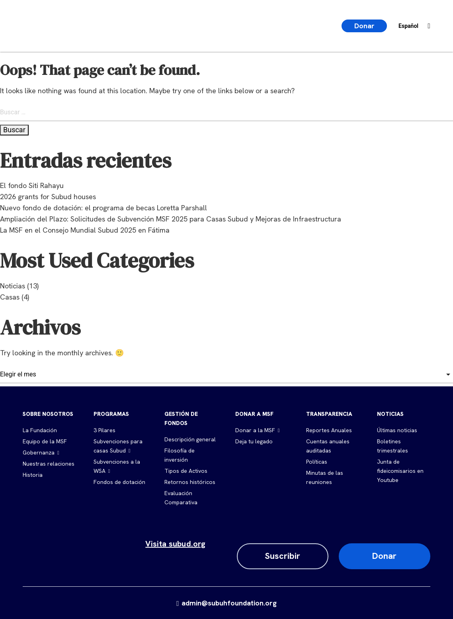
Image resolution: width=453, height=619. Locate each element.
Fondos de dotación (119, 482)
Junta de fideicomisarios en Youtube (400, 471)
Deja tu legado (254, 441)
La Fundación (40, 430)
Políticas (316, 461)
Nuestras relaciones (48, 463)
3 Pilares (104, 430)
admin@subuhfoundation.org (226, 602)
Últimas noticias (397, 430)
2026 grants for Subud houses (48, 196)
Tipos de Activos (185, 470)
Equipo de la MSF (45, 441)
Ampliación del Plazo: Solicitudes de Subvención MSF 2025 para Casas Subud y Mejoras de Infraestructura (170, 218)
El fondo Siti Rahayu (32, 185)
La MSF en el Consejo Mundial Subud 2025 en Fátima (85, 230)
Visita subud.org (175, 543)
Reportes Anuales (329, 430)
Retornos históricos (189, 482)
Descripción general (190, 439)
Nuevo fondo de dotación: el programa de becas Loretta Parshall (103, 207)
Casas (10, 297)
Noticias (12, 285)
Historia (33, 474)
